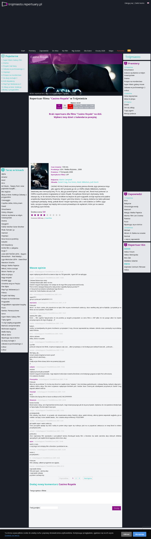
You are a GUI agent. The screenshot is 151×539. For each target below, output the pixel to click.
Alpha (3, 174)
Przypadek (5, 302)
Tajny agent (129, 110)
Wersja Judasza (130, 113)
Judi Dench (94, 182)
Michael (127, 230)
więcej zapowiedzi (133, 239)
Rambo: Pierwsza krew (10, 310)
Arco (126, 200)
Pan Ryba (5, 286)
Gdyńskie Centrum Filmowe (134, 267)
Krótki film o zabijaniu (9, 248)
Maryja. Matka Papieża (133, 212)
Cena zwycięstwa (130, 96)
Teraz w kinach (14, 170)
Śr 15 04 (86, 106)
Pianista (127, 218)
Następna (88, 478)
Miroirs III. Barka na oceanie (134, 233)
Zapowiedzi (43, 51)
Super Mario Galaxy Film (12, 60)
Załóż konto (139, 3)
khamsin (33, 400)
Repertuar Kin (136, 244)
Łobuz (126, 90)
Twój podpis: (35, 508)
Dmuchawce (129, 70)
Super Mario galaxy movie (134, 84)
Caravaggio (5, 200)
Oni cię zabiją (129, 107)
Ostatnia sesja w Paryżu (10, 283)
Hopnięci (6, 72)
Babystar (127, 203)
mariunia (33, 303)
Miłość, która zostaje (9, 268)
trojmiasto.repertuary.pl (25, 4)
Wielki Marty (6, 332)
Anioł (3, 180)
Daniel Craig (62, 182)
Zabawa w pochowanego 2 (134, 87)
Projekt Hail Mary (10, 66)
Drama (126, 78)
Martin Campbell (43, 62)
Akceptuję (139, 534)
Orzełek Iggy (6, 280)
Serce (3, 314)
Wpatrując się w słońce (133, 224)
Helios (126, 270)
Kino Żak (127, 258)
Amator (4, 177)
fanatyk (33, 392)
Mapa (111, 51)
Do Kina (55, 51)
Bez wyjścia (5, 191)
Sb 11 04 (65, 106)
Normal (127, 236)
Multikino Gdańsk (131, 261)
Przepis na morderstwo (133, 81)
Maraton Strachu (8, 262)
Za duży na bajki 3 (10, 78)
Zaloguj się (129, 3)
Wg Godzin (76, 51)
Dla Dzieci (88, 51)
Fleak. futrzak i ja (7, 230)
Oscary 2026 (100, 51)
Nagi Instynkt (6, 277)
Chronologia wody (131, 206)
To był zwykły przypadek (11, 323)
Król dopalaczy (9, 81)
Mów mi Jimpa (129, 99)
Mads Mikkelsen (83, 182)
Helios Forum (129, 252)
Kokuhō (4, 242)
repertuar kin (39, 93)
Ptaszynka (34, 379)
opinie (66, 93)
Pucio (126, 221)
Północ (4, 292)
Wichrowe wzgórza (8, 329)
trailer (60, 93)
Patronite (120, 51)
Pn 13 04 (76, 106)
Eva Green (72, 182)
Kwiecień (127, 209)
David (126, 104)
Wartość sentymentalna (10, 326)
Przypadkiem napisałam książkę (13, 304)
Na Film (65, 51)
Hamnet (4, 233)
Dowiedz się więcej (12, 535)
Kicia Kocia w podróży (9, 239)
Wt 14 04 (81, 106)
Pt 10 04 (59, 106)
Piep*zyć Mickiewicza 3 (12, 84)
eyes (31, 441)
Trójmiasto (132, 57)
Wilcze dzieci (6, 335)
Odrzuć (126, 534)
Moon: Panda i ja (8, 271)
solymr (32, 367)
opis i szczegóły (51, 93)
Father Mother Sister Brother (12, 227)
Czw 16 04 (92, 106)
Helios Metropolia (131, 255)
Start (23, 51)
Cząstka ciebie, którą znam (11, 203)
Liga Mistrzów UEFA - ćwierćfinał (14, 259)
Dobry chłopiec (7, 212)
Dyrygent (5, 224)
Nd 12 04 (70, 106)
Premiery (32, 51)
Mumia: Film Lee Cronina (133, 215)
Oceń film (48, 218)
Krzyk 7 (4, 251)
